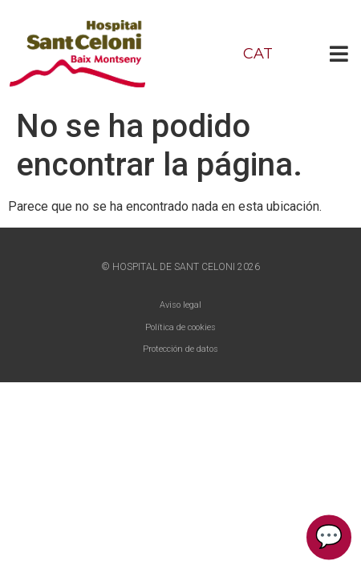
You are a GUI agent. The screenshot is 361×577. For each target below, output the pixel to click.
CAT (258, 54)
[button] (339, 53)
